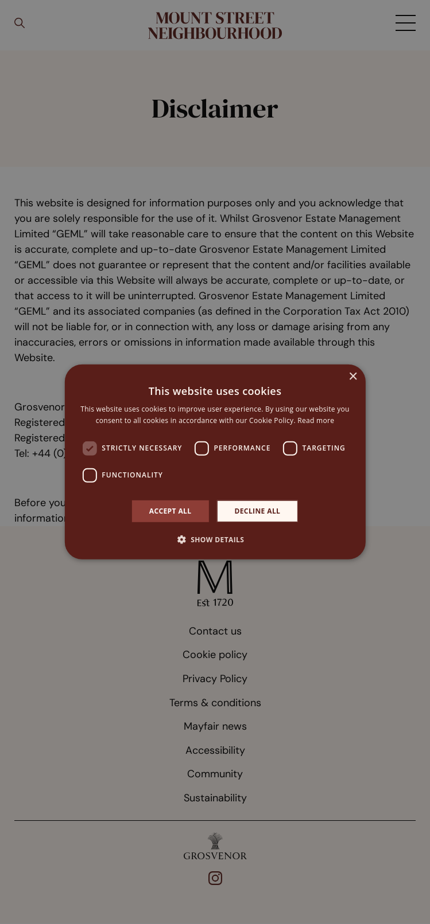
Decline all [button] (257, 511)
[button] (215, 539)
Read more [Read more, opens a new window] (315, 420)
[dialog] (215, 462)
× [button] (352, 377)
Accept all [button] (170, 511)
